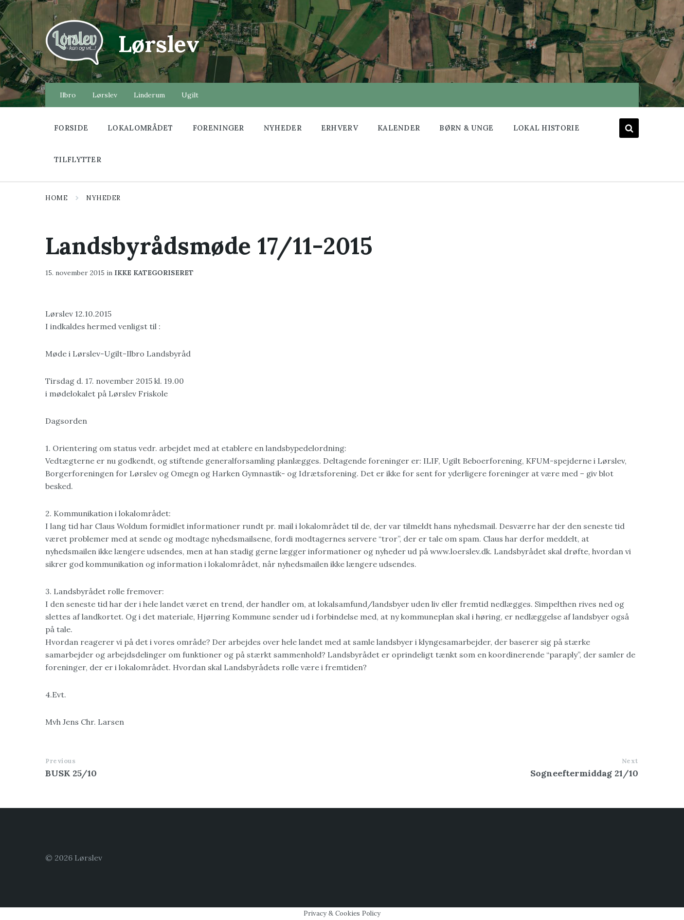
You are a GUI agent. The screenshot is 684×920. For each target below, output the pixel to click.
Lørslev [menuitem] (104, 95)
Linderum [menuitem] (149, 95)
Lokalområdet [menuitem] (140, 127)
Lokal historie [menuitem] (546, 127)
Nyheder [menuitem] (283, 127)
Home (56, 198)
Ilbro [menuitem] (68, 95)
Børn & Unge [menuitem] (466, 127)
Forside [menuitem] (71, 127)
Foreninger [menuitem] (218, 127)
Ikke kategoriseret (154, 272)
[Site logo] (74, 64)
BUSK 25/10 (71, 773)
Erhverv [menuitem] (339, 127)
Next (630, 761)
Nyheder (103, 198)
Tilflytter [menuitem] (77, 159)
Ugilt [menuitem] (189, 95)
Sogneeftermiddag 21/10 (584, 773)
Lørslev (160, 43)
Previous (60, 761)
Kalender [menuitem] (399, 127)
